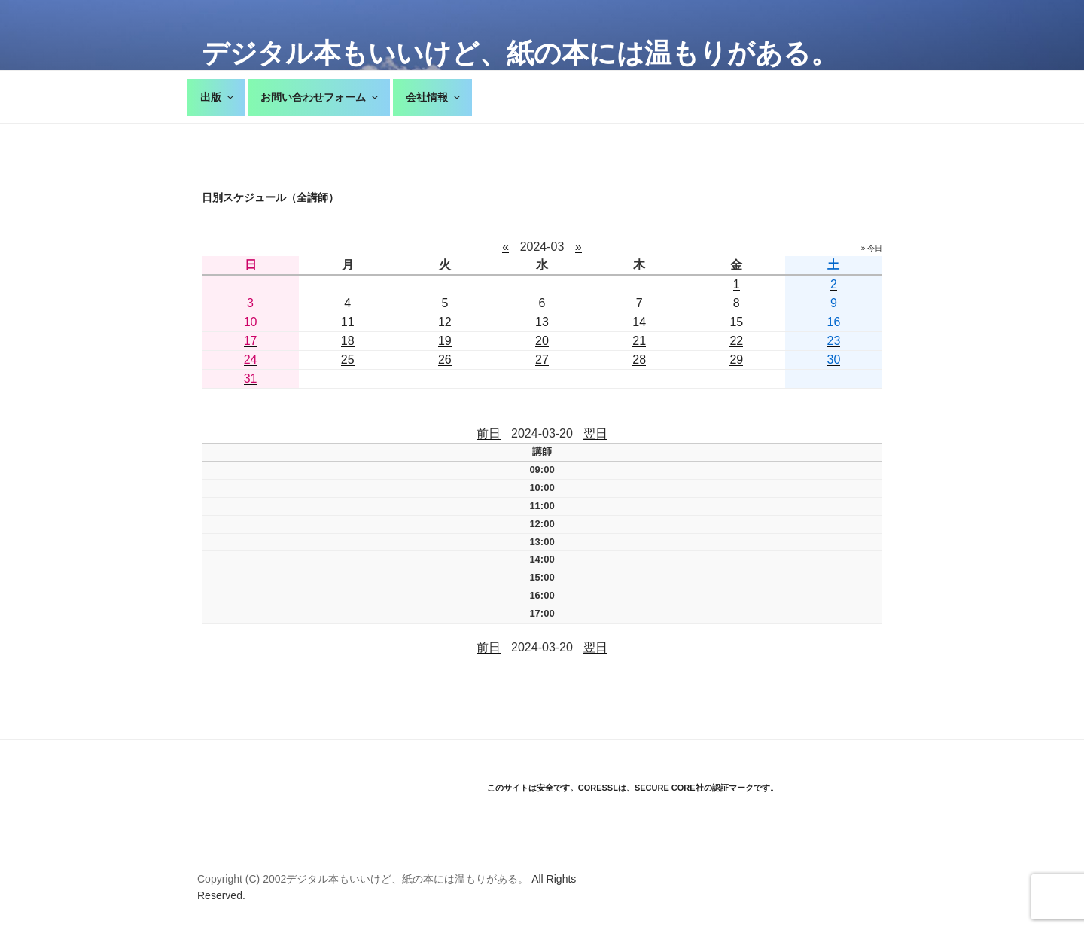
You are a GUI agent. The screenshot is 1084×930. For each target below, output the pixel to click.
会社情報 (434, 97)
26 (445, 359)
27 (542, 359)
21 (639, 340)
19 (445, 340)
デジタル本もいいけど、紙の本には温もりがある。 (520, 53)
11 (348, 322)
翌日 (595, 433)
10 (250, 322)
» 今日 (871, 248)
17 (250, 340)
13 (542, 322)
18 (348, 340)
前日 (489, 433)
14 (639, 322)
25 (348, 359)
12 (445, 322)
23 (834, 340)
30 (834, 359)
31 (250, 378)
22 (736, 340)
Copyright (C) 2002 (241, 879)
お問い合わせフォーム (320, 97)
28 (639, 359)
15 (736, 322)
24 (250, 359)
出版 (218, 97)
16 (834, 322)
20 (542, 340)
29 (736, 359)
